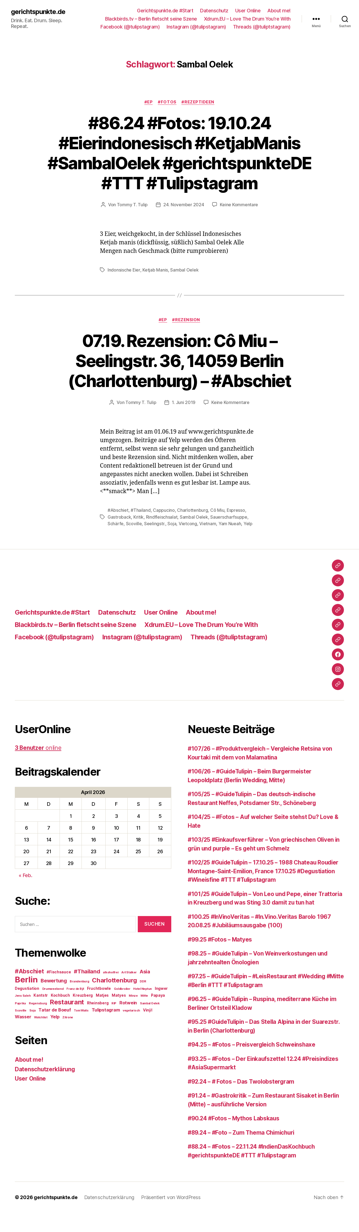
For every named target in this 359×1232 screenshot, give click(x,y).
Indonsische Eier (124, 289)
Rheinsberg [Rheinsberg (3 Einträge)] (97, 1022)
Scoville (134, 543)
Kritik (138, 536)
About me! (279, 10)
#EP (148, 102)
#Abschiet (118, 530)
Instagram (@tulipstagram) (196, 27)
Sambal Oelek (184, 289)
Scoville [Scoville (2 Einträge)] (20, 1029)
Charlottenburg (192, 530)
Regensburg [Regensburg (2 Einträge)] (38, 1022)
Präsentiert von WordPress (169, 1216)
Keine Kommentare (239, 224)
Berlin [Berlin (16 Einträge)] (26, 998)
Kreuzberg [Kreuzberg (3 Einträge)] (83, 1014)
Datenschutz (214, 10)
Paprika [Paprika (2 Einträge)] (20, 1022)
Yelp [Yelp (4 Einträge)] (54, 1035)
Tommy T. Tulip (132, 224)
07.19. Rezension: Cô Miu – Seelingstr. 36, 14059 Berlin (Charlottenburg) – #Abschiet (179, 380)
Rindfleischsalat (162, 536)
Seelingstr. (154, 543)
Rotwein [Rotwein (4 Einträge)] (128, 1021)
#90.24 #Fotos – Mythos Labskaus (235, 1137)
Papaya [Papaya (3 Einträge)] (158, 1014)
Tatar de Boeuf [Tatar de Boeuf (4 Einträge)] (54, 1029)
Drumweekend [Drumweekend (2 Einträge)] (53, 1008)
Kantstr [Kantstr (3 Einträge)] (40, 1014)
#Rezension (187, 339)
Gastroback (119, 536)
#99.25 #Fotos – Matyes (221, 958)
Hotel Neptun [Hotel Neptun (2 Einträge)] (142, 1008)
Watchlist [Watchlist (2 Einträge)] (40, 1036)
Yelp (248, 543)
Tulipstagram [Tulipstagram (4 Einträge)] (106, 1029)
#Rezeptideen (198, 102)
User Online (248, 10)
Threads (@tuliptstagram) (262, 27)
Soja (171, 543)
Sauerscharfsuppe (228, 536)
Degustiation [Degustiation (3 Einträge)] (27, 1007)
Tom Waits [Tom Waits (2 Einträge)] (81, 1029)
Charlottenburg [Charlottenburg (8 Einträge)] (114, 999)
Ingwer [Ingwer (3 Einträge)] (161, 1007)
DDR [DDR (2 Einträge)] (143, 1000)
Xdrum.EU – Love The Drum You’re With (247, 19)
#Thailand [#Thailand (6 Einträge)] (87, 990)
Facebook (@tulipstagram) (130, 27)
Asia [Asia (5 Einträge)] (145, 990)
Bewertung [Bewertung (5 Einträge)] (54, 999)
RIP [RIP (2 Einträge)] (113, 1022)
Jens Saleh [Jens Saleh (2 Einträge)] (22, 1014)
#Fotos (167, 102)
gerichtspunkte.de (38, 11)
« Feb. (25, 894)
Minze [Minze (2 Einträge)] (133, 1014)
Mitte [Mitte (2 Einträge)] (144, 1014)
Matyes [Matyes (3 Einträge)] (119, 1014)
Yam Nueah (229, 543)
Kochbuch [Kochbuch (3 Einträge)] (60, 1014)
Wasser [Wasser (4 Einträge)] (23, 1035)
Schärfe (116, 543)
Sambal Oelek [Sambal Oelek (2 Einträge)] (150, 1022)
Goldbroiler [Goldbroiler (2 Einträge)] (122, 1008)
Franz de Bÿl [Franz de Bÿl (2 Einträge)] (75, 1008)
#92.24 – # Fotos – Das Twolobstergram (242, 1100)
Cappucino (164, 530)
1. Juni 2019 (183, 422)
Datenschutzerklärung (45, 1088)
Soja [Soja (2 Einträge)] (32, 1029)
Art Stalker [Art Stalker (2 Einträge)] (129, 991)
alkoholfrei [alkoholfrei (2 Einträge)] (110, 991)
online (38, 767)
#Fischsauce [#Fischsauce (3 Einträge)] (59, 991)
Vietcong (188, 543)
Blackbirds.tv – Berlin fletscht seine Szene (151, 19)
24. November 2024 (183, 224)
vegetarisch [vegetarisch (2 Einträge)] (131, 1029)
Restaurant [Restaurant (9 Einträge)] (67, 1021)
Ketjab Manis (155, 289)
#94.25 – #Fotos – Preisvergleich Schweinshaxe (253, 1063)
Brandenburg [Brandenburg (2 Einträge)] (79, 1000)
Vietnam (207, 543)
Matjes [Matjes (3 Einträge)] (102, 1014)
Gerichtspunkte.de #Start (165, 10)
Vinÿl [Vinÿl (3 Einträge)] (147, 1029)
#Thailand (141, 530)
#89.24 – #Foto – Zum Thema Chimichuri (243, 1151)
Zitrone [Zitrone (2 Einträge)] (67, 1036)
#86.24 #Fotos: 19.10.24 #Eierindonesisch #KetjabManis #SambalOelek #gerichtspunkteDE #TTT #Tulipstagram (179, 163)
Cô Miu (217, 530)
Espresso (236, 530)
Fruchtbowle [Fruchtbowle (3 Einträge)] (99, 1007)
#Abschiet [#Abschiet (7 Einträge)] (29, 990)
